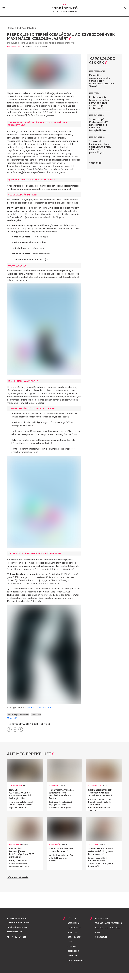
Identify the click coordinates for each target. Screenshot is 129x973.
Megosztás (12, 718)
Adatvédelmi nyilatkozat (108, 928)
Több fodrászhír (17, 877)
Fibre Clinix (36, 715)
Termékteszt (74, 928)
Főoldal (72, 918)
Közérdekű (73, 951)
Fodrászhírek (14, 28)
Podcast (72, 946)
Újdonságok (29, 28)
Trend (71, 942)
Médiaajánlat (102, 918)
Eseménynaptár (76, 960)
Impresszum (101, 937)
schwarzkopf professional (18, 715)
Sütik (97, 932)
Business (72, 932)
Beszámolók (74, 923)
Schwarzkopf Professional (38, 707)
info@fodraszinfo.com (17, 927)
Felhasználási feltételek (108, 923)
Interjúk (72, 956)
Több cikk (95, 163)
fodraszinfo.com (15, 932)
